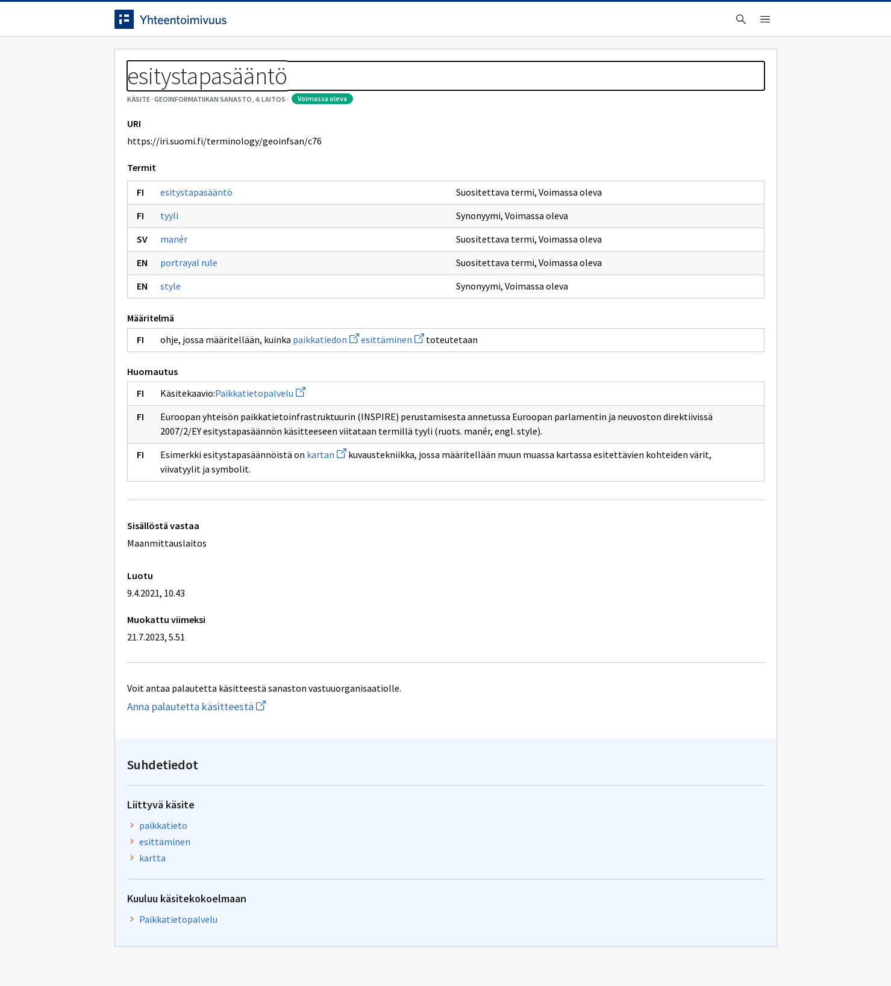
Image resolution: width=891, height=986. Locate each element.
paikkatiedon (326, 394)
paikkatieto (643, 191)
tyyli (169, 270)
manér (173, 294)
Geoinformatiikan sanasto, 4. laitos (240, 90)
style (170, 341)
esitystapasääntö (196, 247)
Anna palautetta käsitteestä (257, 775)
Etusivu (134, 61)
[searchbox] (395, 23)
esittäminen (392, 394)
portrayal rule (188, 317)
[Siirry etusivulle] (209, 23)
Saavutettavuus (349, 951)
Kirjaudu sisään (727, 23)
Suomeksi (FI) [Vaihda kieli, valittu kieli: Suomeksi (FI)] (546, 23)
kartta (632, 223)
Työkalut (201, 61)
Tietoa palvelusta (288, 61)
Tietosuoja (253, 951)
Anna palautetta (156, 951)
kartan (326, 524)
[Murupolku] (445, 90)
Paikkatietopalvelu (260, 448)
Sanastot (133, 90)
